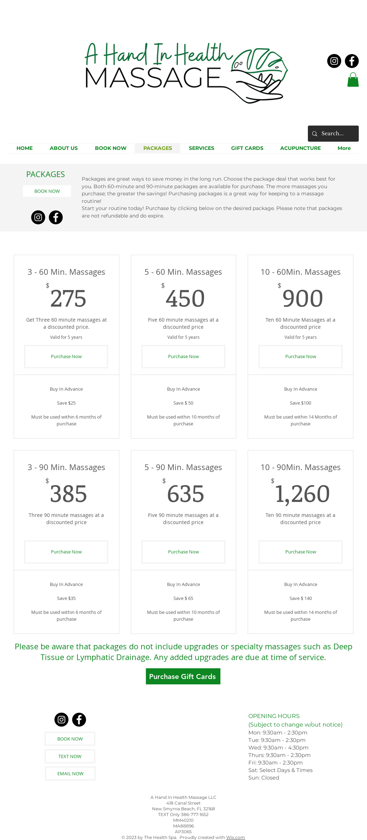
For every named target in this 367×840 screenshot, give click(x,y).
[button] (353, 79)
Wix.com (235, 837)
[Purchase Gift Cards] (183, 676)
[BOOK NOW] (47, 191)
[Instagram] (334, 61)
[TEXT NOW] (69, 756)
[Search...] (332, 134)
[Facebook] (352, 61)
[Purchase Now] (66, 356)
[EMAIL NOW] (70, 773)
